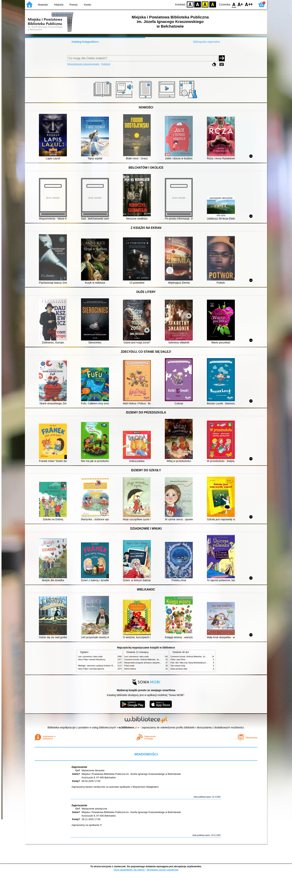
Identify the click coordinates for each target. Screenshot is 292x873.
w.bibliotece (128, 727)
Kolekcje (105, 64)
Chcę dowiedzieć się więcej (129, 869)
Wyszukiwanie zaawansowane (83, 64)
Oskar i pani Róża (177, 660)
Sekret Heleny (130, 669)
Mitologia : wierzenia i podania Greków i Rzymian (98, 666)
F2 (249, 4)
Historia (58, 4)
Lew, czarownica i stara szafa (90, 657)
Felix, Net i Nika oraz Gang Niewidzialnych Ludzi (190, 663)
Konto (87, 4)
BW (197, 4)
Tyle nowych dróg (177, 666)
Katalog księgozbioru (85, 41)
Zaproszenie (79, 766)
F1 (240, 4)
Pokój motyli (129, 666)
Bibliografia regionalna (206, 41)
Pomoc (73, 4)
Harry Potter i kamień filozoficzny (91, 660)
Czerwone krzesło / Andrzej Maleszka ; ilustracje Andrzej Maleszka (152, 660)
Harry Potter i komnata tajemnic (91, 669)
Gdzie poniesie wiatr (178, 669)
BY (213, 4)
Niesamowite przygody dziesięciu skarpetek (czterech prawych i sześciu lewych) (157, 663)
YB (205, 4)
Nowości (43, 4)
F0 (234, 4)
